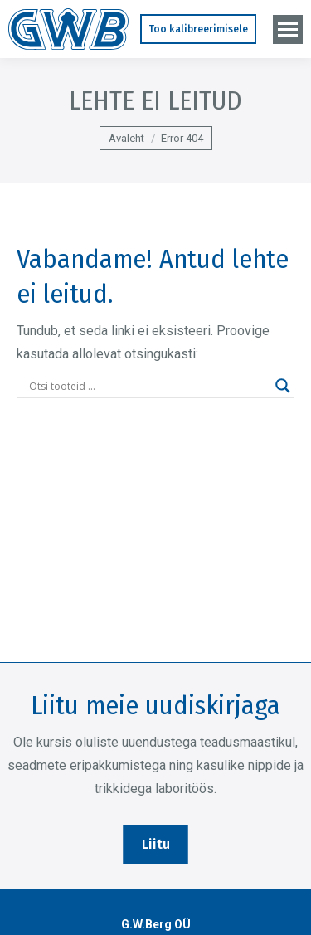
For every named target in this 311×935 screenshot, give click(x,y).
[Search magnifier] (282, 385)
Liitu (156, 844)
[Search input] (148, 385)
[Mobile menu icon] (288, 29)
